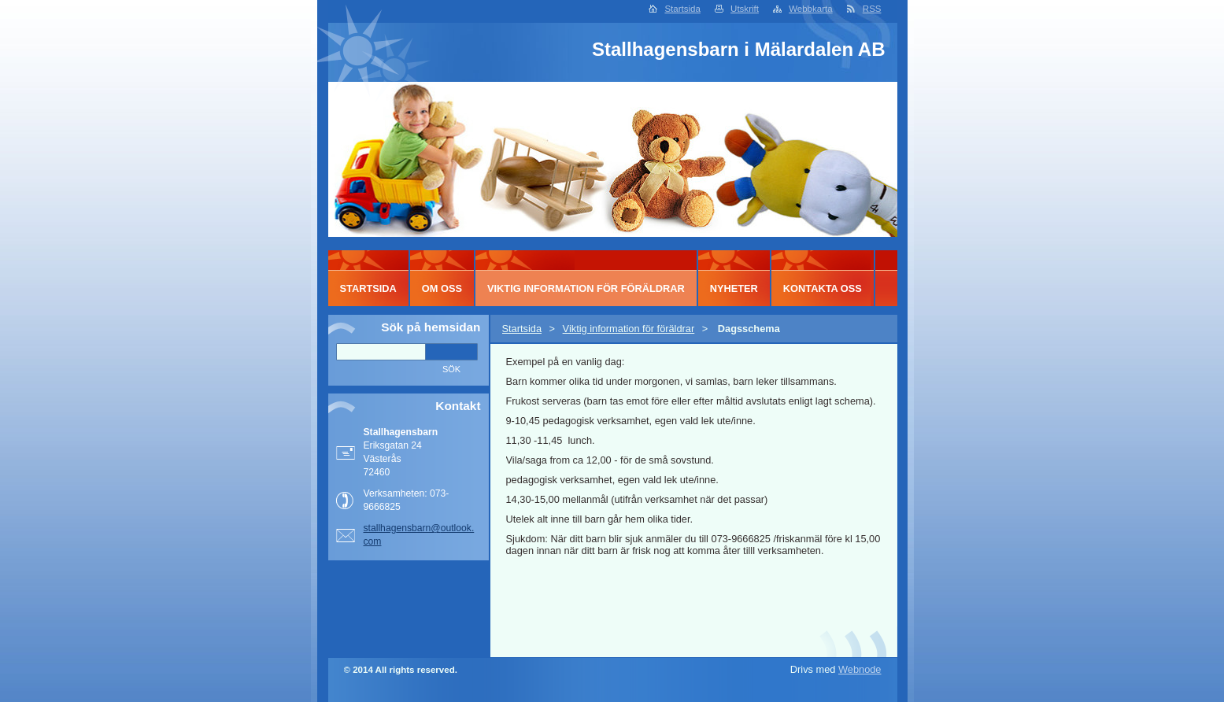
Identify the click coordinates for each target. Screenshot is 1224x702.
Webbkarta (810, 8)
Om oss (442, 288)
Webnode (860, 669)
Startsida (682, 8)
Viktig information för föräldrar (629, 328)
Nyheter (734, 288)
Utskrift (744, 8)
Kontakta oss (822, 288)
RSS (872, 8)
